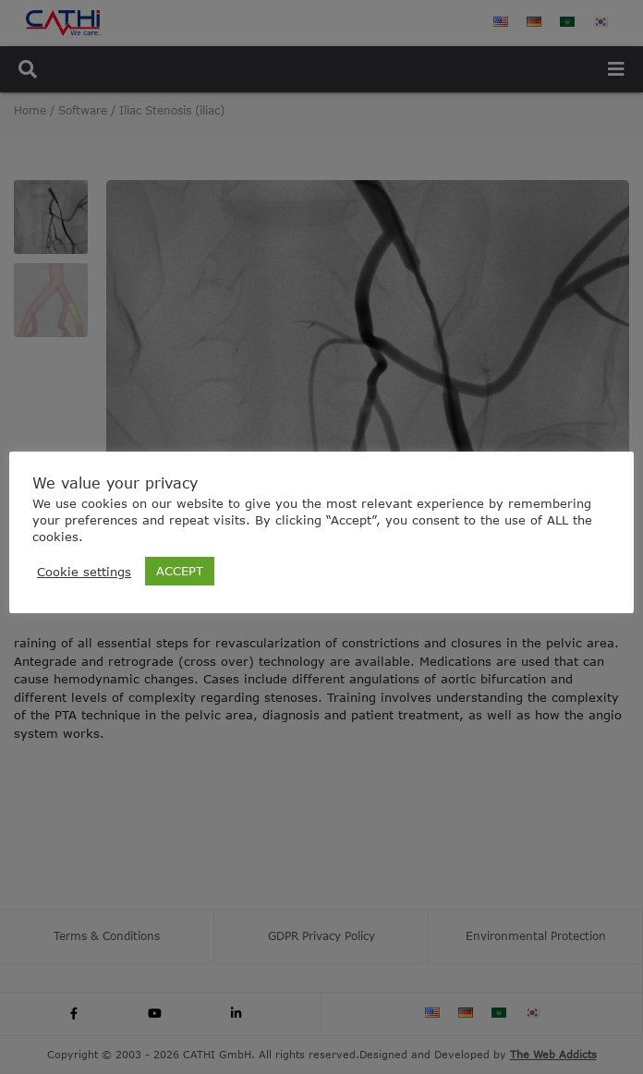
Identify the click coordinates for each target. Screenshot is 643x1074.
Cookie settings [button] (84, 571)
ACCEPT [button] (179, 570)
